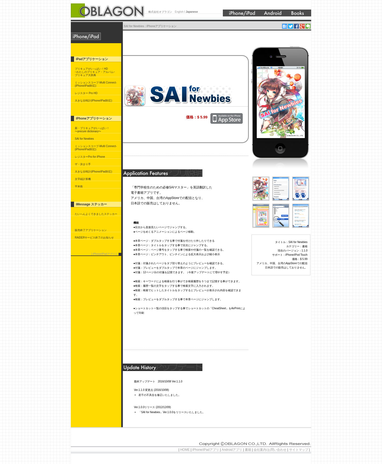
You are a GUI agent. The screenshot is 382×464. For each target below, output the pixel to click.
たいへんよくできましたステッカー (96, 214)
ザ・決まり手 (83, 164)
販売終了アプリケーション (91, 230)
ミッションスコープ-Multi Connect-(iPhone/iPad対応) (96, 84)
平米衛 (79, 186)
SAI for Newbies (84, 138)
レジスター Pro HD (86, 93)
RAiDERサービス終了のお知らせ (94, 237)
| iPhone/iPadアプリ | (103, 254)
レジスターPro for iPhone (90, 156)
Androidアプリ (232, 450)
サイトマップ (298, 450)
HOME (185, 450)
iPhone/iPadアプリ (206, 450)
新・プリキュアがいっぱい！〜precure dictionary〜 (92, 130)
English (179, 11)
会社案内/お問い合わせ (270, 450)
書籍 (248, 450)
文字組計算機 (83, 179)
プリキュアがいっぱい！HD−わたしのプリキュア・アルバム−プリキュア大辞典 (95, 72)
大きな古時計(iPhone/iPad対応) (93, 100)
